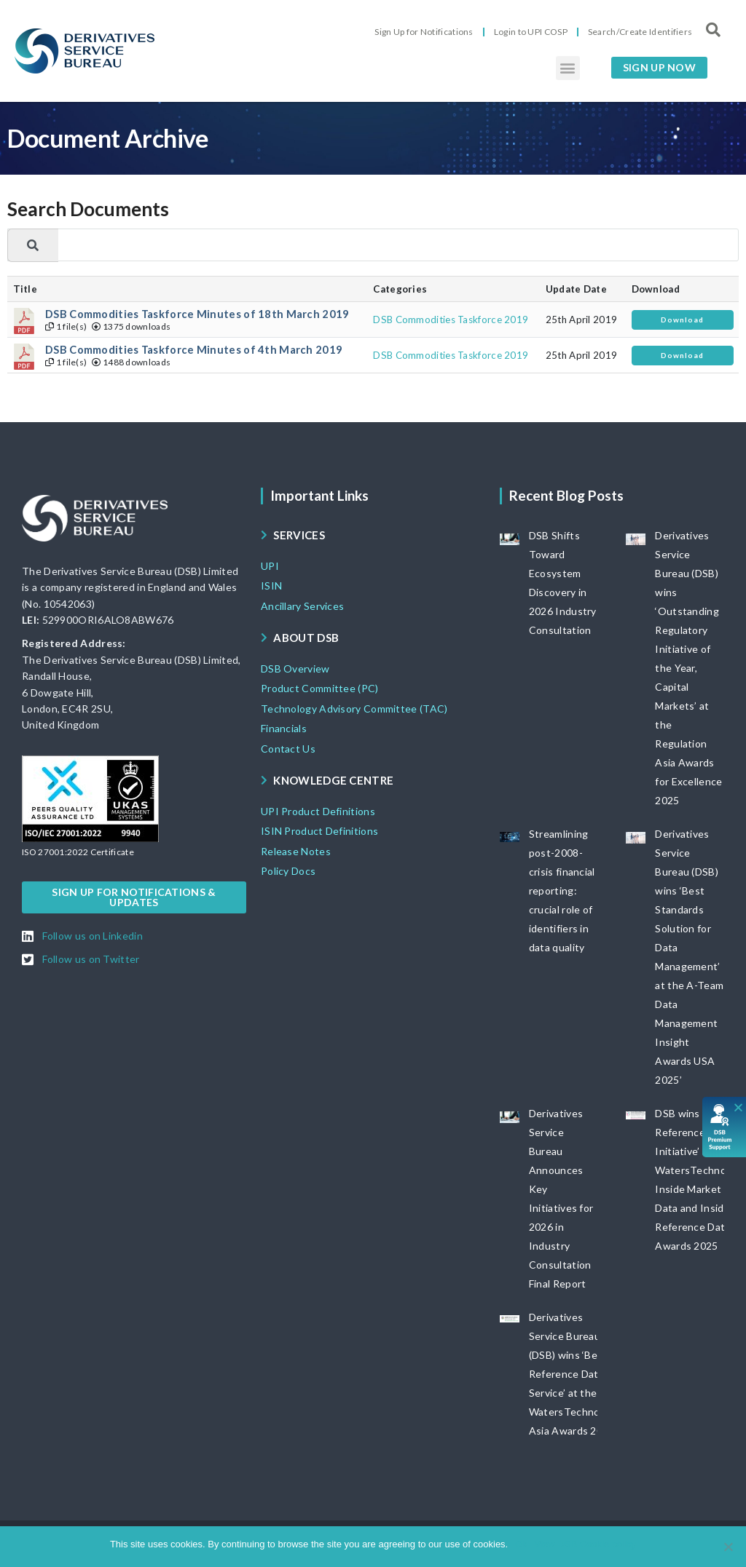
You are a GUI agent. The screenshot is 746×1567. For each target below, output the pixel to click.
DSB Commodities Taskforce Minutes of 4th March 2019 (193, 350)
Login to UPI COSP (531, 31)
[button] (568, 68)
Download (682, 319)
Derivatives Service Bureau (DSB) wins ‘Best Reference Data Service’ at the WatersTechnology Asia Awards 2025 (574, 1374)
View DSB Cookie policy (585, 1544)
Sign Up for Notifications (424, 31)
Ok (521, 1544)
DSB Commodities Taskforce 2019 (450, 319)
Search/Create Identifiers (640, 31)
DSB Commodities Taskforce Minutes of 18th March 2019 (197, 314)
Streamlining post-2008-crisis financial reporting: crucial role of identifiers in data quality (562, 890)
